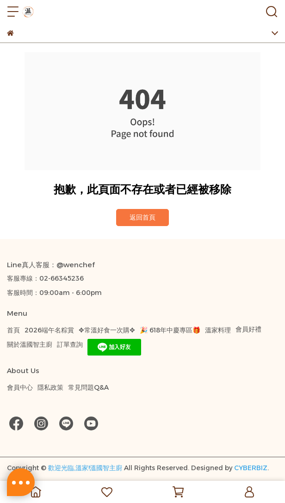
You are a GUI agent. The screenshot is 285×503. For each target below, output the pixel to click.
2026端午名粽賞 (49, 330)
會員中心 (20, 387)
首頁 (13, 330)
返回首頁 (142, 217)
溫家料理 (218, 330)
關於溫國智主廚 (29, 344)
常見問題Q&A (88, 387)
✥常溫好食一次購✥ (107, 330)
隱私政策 (50, 387)
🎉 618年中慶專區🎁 (170, 330)
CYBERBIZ (250, 468)
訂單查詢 (70, 344)
